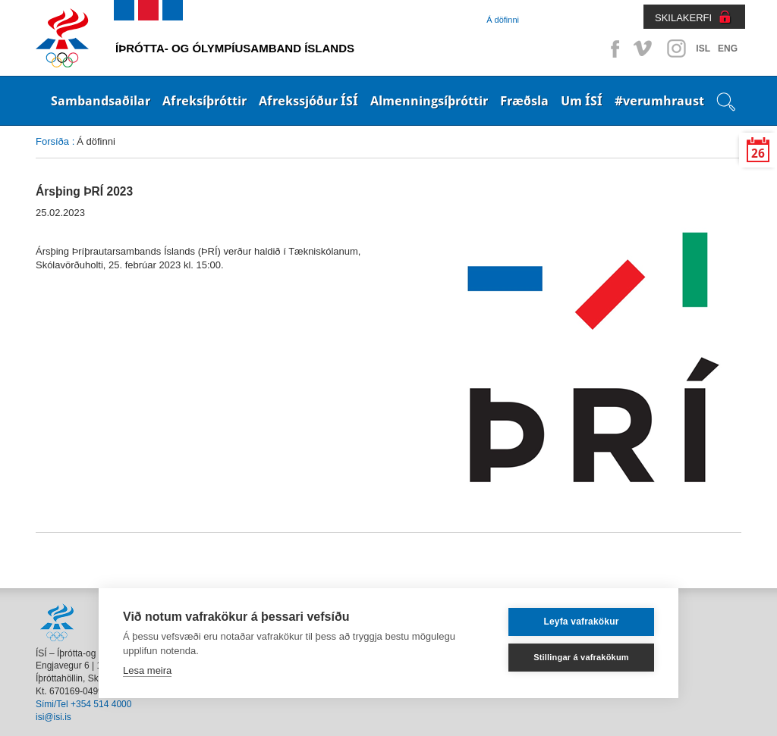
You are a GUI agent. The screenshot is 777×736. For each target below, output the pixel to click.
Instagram (676, 48)
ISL (703, 48)
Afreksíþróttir (204, 100)
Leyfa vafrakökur (580, 621)
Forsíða (52, 141)
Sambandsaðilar (100, 100)
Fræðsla (524, 100)
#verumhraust (659, 100)
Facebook (612, 48)
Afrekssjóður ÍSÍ (308, 100)
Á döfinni (502, 19)
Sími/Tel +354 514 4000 (83, 704)
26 (758, 153)
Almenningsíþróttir (429, 100)
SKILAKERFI (683, 17)
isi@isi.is (53, 717)
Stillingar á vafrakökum (581, 657)
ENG (728, 48)
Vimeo (644, 48)
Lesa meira (147, 670)
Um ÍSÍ (581, 100)
